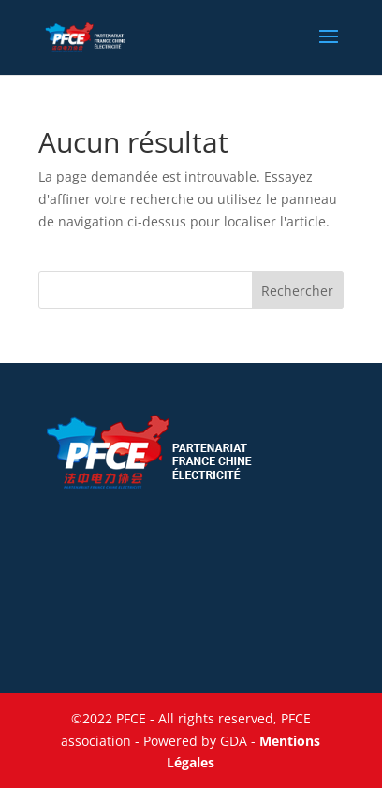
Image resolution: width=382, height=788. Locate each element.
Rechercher (297, 290)
